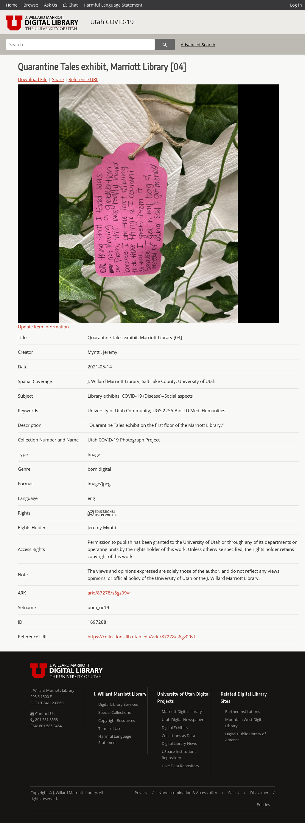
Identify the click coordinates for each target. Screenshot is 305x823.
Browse (31, 5)
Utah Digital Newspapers (183, 719)
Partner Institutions (242, 711)
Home (12, 5)
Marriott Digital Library (182, 711)
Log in (296, 5)
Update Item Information (43, 327)
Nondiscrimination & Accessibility (187, 792)
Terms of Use (109, 728)
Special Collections (114, 712)
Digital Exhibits (175, 727)
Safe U (233, 792)
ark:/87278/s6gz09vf (109, 593)
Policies (263, 804)
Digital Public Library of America (245, 737)
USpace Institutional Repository (179, 754)
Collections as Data (178, 735)
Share (58, 79)
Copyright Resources (116, 720)
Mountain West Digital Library (244, 722)
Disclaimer (259, 792)
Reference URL (83, 79)
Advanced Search (198, 44)
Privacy (141, 792)
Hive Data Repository (180, 765)
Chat (70, 5)
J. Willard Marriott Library (52, 690)
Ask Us (50, 5)
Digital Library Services (118, 704)
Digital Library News (179, 743)
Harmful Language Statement (113, 5)
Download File (32, 79)
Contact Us (42, 713)
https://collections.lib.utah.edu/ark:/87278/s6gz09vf (141, 637)
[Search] (80, 44)
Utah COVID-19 (112, 22)
